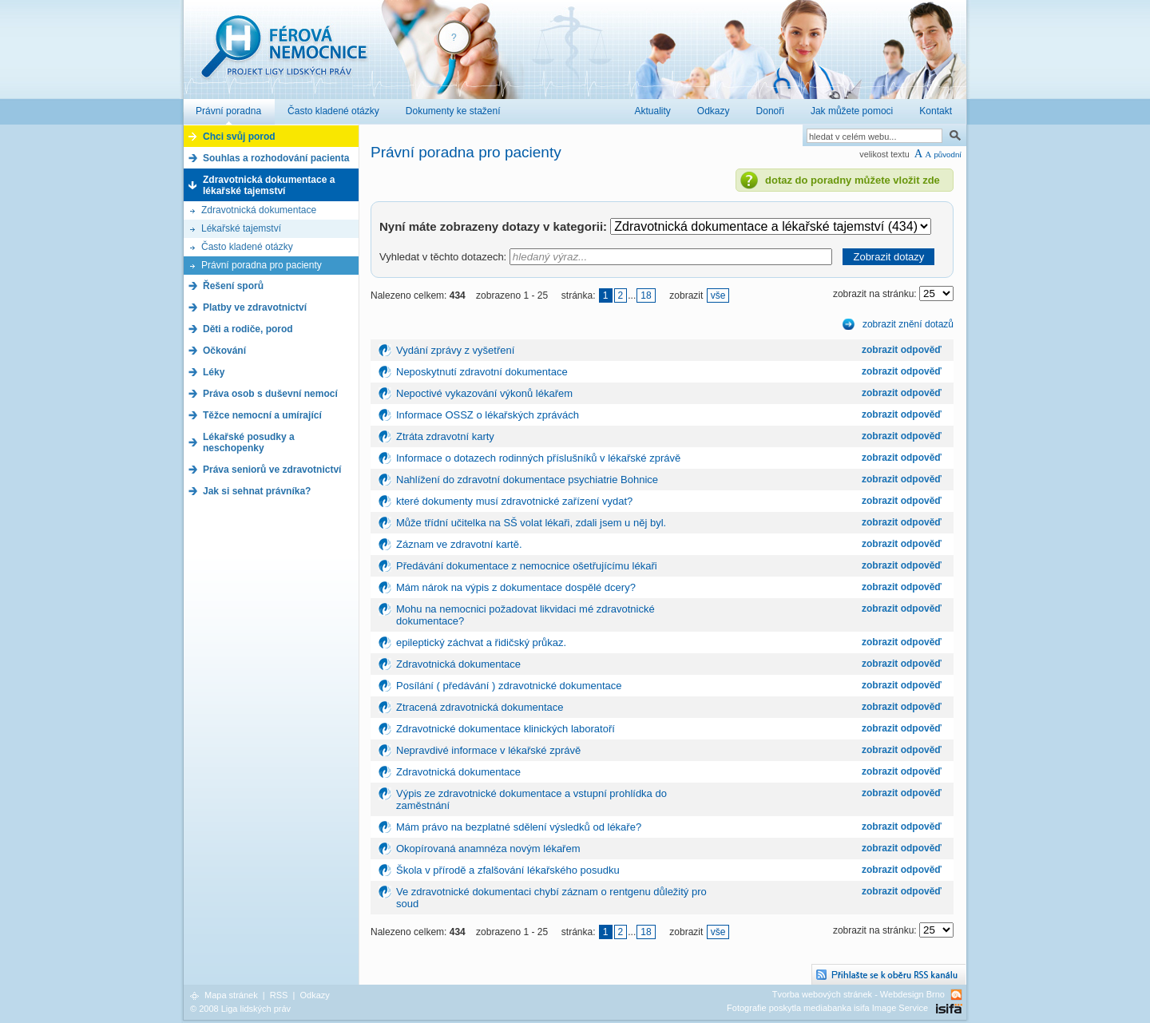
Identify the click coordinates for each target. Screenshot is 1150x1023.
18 (645, 295)
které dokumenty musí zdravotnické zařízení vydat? (514, 501)
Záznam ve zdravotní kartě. (459, 544)
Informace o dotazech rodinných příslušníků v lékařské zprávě (538, 458)
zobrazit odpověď (902, 349)
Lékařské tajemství (241, 228)
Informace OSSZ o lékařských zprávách (487, 415)
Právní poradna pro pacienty (261, 265)
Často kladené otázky (247, 246)
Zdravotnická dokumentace (258, 210)
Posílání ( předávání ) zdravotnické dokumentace (509, 686)
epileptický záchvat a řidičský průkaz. (481, 642)
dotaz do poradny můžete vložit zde (852, 180)
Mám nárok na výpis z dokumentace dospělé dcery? (516, 587)
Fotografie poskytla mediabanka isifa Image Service (827, 1008)
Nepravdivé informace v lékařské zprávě (488, 750)
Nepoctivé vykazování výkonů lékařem (484, 393)
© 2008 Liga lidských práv (240, 1008)
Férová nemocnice (283, 54)
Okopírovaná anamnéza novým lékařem (488, 848)
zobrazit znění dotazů (908, 324)
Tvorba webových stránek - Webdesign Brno (858, 994)
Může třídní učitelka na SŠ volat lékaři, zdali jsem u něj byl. (531, 523)
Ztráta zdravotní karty (445, 436)
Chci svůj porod (239, 136)
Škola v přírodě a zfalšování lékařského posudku (508, 870)
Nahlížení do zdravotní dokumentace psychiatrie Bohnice (527, 480)
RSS (279, 995)
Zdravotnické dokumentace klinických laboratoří (505, 729)
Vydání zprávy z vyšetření (455, 350)
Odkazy (314, 995)
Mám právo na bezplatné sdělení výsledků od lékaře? (518, 827)
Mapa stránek (231, 995)
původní (948, 154)
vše (718, 295)
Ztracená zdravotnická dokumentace (480, 707)
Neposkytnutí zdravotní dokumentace (482, 372)
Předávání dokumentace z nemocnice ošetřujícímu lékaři (526, 566)
